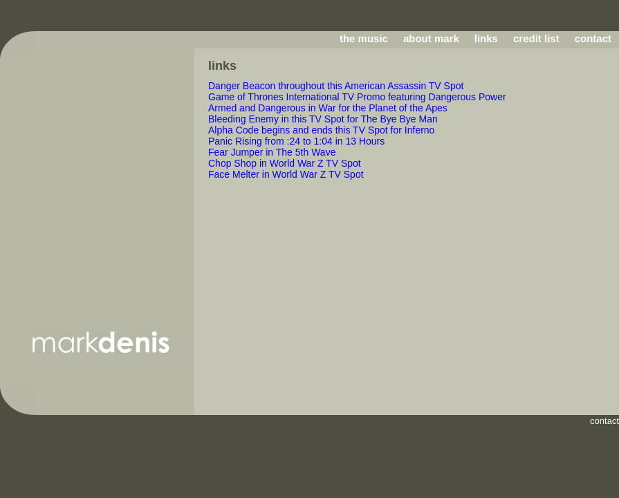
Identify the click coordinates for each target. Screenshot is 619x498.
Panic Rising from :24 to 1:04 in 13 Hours (296, 141)
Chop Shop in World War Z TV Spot (284, 163)
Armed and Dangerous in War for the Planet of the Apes (327, 107)
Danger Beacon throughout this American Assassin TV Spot (335, 85)
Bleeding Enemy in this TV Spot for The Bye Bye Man (323, 118)
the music (364, 38)
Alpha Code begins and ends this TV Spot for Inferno (321, 130)
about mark (431, 38)
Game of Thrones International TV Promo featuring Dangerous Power (357, 96)
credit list (536, 38)
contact (593, 38)
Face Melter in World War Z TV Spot (286, 174)
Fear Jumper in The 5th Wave (271, 152)
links (486, 38)
